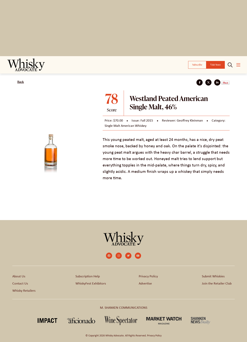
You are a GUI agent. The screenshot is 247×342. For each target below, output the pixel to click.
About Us (18, 276)
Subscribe (197, 64)
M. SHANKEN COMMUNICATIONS (123, 307)
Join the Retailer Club (217, 283)
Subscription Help (87, 276)
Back (20, 82)
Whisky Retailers (24, 290)
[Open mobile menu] (238, 65)
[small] (109, 256)
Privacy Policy (148, 276)
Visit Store (215, 64)
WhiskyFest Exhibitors (90, 283)
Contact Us (20, 283)
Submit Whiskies (213, 276)
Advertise (145, 283)
